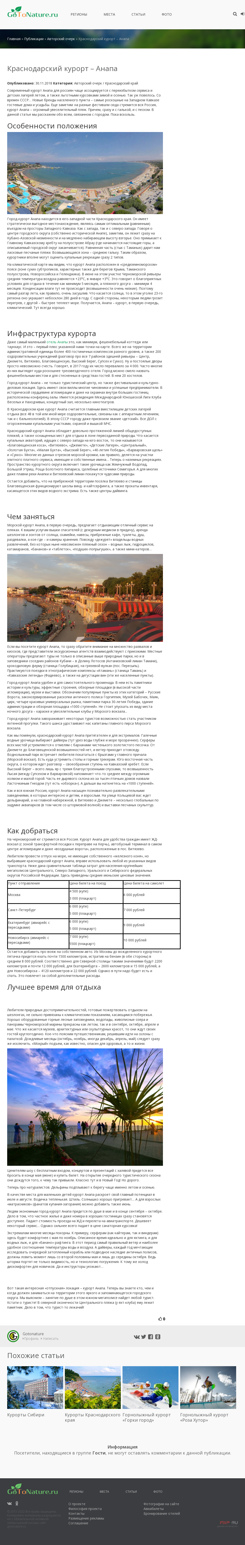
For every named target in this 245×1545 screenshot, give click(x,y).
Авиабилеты (154, 1508)
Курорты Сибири (25, 1415)
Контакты (76, 1513)
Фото (167, 15)
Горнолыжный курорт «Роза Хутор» (204, 1417)
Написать (50, 1338)
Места (109, 15)
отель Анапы (57, 342)
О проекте (76, 1504)
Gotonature (33, 1333)
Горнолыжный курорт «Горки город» (146, 1417)
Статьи (138, 15)
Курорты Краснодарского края (92, 1417)
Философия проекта (85, 1508)
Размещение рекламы (86, 1518)
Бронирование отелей (162, 1513)
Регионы (79, 15)
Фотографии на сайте (161, 1504)
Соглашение (78, 1523)
